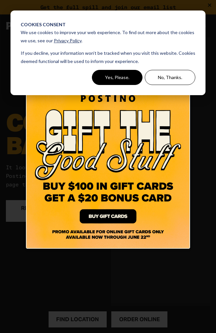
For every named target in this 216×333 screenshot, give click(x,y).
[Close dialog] (186, 79)
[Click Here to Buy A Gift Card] (108, 166)
